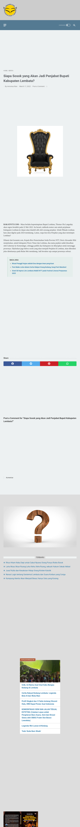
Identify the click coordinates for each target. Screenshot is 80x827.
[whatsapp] (67, 363)
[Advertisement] (40, 50)
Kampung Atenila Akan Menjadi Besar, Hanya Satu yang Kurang (32, 678)
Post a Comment (39, 86)
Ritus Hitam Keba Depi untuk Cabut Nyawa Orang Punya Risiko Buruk (34, 663)
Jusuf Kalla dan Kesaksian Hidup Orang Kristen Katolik (28, 671)
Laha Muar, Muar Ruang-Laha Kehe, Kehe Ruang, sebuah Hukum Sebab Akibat (38, 667)
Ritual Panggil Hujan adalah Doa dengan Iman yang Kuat (33, 264)
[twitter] (31, 363)
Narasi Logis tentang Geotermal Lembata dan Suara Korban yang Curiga (36, 674)
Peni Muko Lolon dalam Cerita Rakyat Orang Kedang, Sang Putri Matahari (39, 267)
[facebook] (12, 363)
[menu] (4, 25)
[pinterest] (49, 363)
